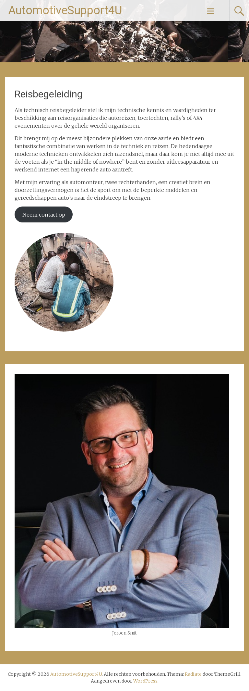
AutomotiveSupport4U (65, 10)
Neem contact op (43, 214)
